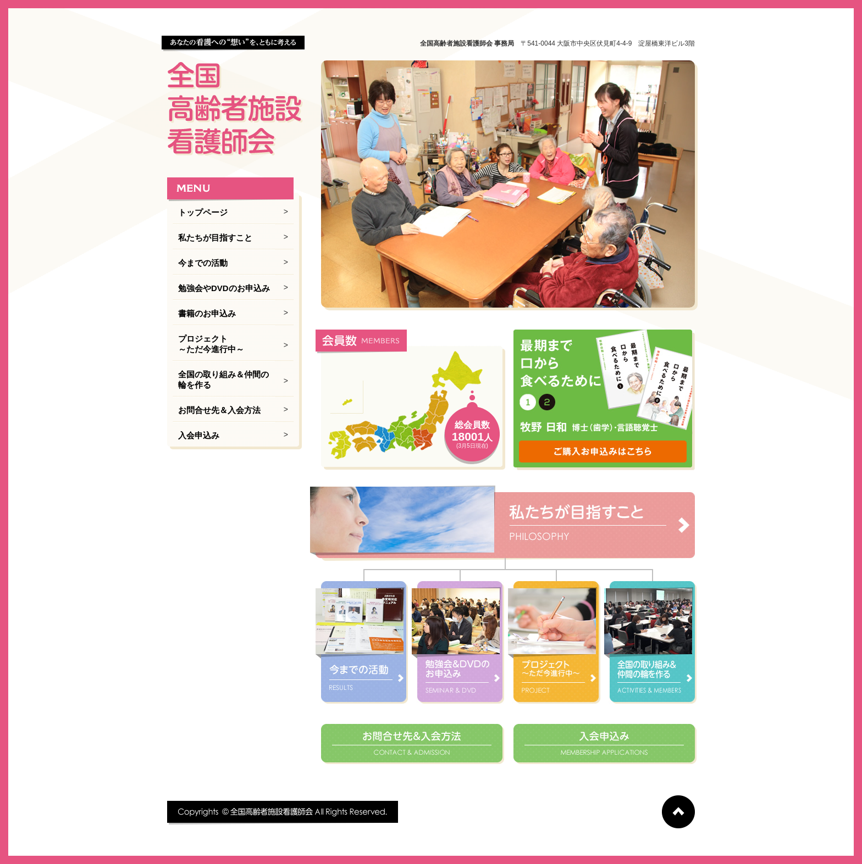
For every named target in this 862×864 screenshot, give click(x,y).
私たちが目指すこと (215, 237)
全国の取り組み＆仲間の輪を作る (223, 379)
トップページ (203, 212)
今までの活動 (203, 262)
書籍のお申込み (207, 313)
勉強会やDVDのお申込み (224, 288)
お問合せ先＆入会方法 (219, 410)
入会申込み (198, 435)
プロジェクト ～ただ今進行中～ (211, 344)
